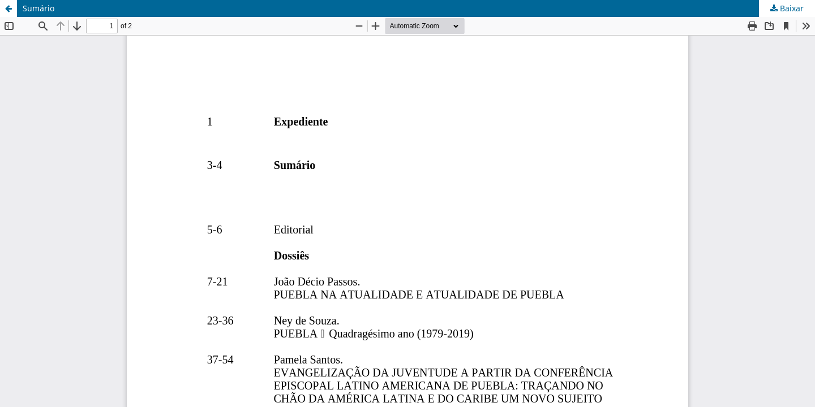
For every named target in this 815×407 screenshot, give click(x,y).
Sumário (38, 8)
